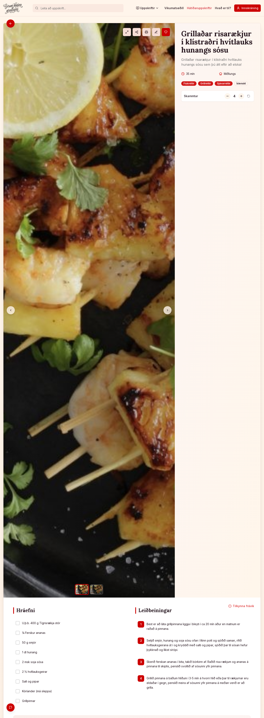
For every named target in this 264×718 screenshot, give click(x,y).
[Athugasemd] (156, 32)
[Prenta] (146, 32)
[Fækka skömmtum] (227, 96)
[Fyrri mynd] (11, 310)
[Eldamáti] (127, 32)
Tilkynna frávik (241, 606)
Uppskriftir (147, 8)
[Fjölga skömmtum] (241, 96)
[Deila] (137, 32)
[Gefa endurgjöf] (10, 707)
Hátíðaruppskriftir (199, 8)
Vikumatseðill (174, 8)
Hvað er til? (223, 8)
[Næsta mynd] (167, 310)
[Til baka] (10, 23)
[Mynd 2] (96, 589)
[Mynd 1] (82, 589)
